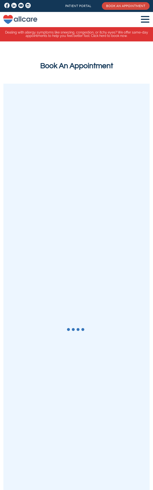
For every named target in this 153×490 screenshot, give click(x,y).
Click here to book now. (109, 36)
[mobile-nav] (145, 19)
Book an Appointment (125, 6)
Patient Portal (78, 6)
